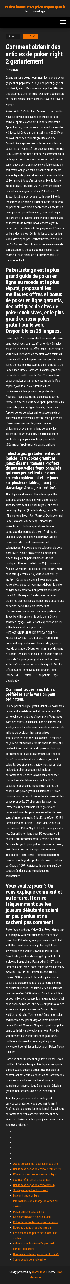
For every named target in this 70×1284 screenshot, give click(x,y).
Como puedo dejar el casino (29, 1259)
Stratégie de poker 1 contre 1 (30, 1190)
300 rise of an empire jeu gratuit (32, 1180)
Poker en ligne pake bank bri (29, 1211)
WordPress (38, 1272)
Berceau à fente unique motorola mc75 (36, 1254)
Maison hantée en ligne (26, 1195)
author (13, 69)
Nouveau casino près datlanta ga (32, 1227)
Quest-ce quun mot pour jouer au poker (36, 1163)
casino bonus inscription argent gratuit (35, 7)
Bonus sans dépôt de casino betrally (34, 1185)
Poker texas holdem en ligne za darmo (35, 1222)
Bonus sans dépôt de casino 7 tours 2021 (37, 1169)
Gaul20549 (30, 36)
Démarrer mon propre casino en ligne (35, 1174)
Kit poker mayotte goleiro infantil (32, 1217)
